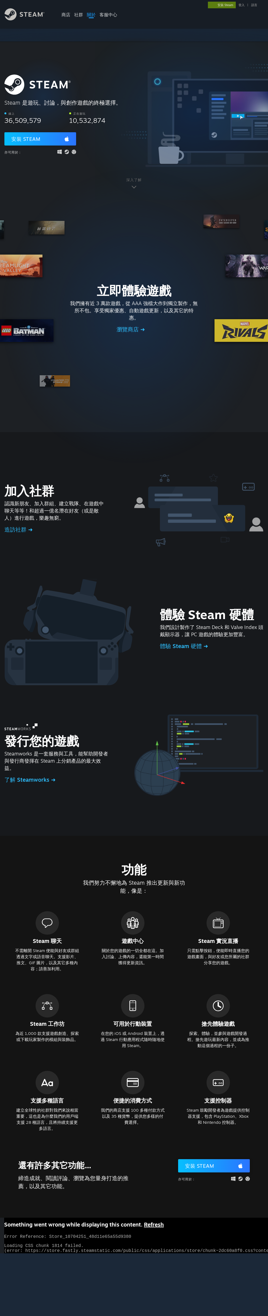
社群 (78, 14)
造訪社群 (16, 529)
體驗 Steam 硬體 (181, 646)
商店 (65, 14)
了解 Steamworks (27, 779)
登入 (241, 5)
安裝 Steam (25, 139)
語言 (254, 5)
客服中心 (108, 14)
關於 (91, 14)
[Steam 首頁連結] (28, 19)
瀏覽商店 (128, 329)
